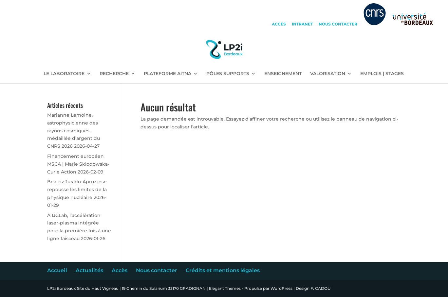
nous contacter (338, 24)
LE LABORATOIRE (64, 73)
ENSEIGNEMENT (283, 73)
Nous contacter (156, 270)
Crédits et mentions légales (223, 270)
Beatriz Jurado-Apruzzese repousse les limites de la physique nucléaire (77, 189)
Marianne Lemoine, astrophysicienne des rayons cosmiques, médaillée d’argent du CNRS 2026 (73, 130)
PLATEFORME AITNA (167, 73)
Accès (119, 270)
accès (279, 24)
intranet (302, 24)
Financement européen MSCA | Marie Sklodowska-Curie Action (78, 164)
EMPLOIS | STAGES (382, 73)
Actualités (89, 270)
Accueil (57, 270)
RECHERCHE (114, 73)
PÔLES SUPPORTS (227, 73)
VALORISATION (327, 73)
